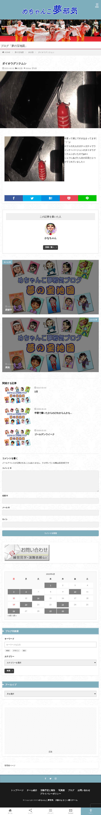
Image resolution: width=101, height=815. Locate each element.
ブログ (71, 790)
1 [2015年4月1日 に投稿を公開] (50, 585)
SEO (24, 650)
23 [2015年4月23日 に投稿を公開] (63, 604)
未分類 (31, 52)
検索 (8, 670)
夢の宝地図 (19, 52)
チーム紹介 (32, 790)
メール (6, 507)
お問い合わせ (84, 790)
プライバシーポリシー (50, 793)
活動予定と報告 (47, 790)
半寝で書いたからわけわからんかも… (53, 412)
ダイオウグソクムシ (46, 52)
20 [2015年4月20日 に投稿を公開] (26, 604)
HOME (7, 52)
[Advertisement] (50, 728)
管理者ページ (9, 765)
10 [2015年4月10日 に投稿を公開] (75, 592)
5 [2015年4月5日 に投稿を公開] (13, 592)
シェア (30, 811)
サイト (5, 519)
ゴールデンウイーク (44, 434)
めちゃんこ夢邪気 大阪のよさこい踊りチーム (58, 800)
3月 (36, 391)
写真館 (61, 790)
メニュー (50, 811)
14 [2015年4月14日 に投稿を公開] (38, 598)
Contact (71, 811)
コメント (7, 468)
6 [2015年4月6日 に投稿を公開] (26, 592)
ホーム (10, 811)
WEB (7, 650)
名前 (5, 496)
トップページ (17, 790)
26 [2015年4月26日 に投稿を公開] (14, 611)
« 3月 (10, 615)
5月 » (15, 615)
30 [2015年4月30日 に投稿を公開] (63, 611)
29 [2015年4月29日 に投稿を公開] (50, 611)
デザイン (16, 650)
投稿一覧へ (49, 247)
